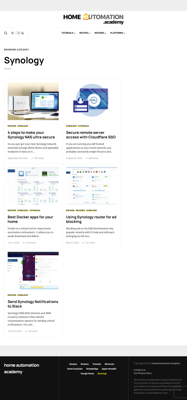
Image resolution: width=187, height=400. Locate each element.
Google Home (87, 373)
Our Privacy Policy (143, 373)
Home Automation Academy (21, 368)
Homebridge (92, 369)
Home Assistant (75, 369)
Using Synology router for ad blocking (91, 219)
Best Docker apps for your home (30, 219)
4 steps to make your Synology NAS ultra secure (31, 134)
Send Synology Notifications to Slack (33, 304)
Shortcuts (109, 364)
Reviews (80, 210)
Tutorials (83, 126)
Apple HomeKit (109, 369)
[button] (5, 33)
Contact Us (139, 369)
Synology (23, 126)
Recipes (12, 126)
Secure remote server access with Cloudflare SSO (91, 134)
